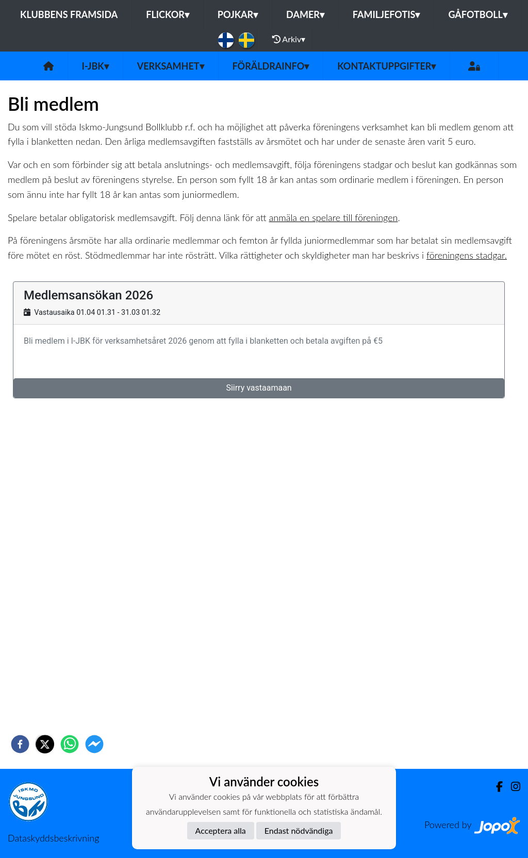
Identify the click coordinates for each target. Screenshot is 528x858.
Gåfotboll (477, 14)
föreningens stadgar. (466, 255)
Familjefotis (386, 14)
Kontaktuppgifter (386, 66)
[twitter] (45, 744)
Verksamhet (170, 66)
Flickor (167, 14)
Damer (305, 14)
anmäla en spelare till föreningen (333, 217)
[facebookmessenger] (94, 744)
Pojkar (238, 14)
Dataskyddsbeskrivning (53, 838)
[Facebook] (495, 786)
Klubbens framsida (69, 14)
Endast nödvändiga (299, 830)
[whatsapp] (69, 744)
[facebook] (20, 744)
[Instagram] (511, 786)
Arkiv (288, 39)
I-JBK (95, 66)
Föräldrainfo (271, 66)
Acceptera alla (220, 830)
